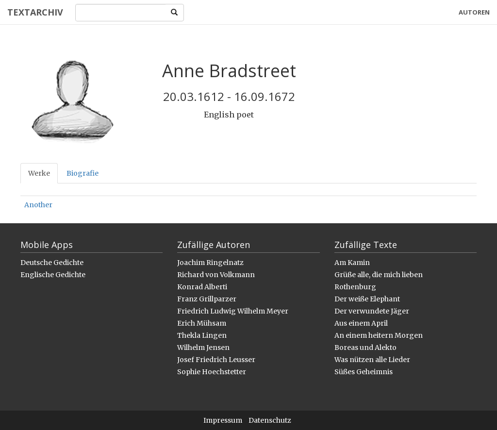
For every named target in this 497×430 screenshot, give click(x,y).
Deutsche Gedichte (51, 262)
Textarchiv (35, 12)
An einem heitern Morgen (378, 335)
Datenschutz (269, 420)
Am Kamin (352, 262)
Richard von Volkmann (216, 274)
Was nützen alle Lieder (372, 359)
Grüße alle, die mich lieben (378, 274)
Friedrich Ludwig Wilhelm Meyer (232, 311)
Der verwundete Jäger (371, 311)
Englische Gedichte (52, 274)
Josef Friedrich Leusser (216, 359)
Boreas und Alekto (365, 347)
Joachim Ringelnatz (210, 262)
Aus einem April (361, 323)
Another (38, 204)
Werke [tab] (39, 173)
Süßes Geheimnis (363, 371)
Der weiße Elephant (367, 299)
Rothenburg (355, 286)
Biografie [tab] (82, 173)
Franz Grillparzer (206, 299)
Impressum (222, 420)
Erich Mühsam (201, 323)
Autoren (474, 12)
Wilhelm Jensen (203, 347)
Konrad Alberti (202, 286)
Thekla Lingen (202, 335)
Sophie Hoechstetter (211, 371)
